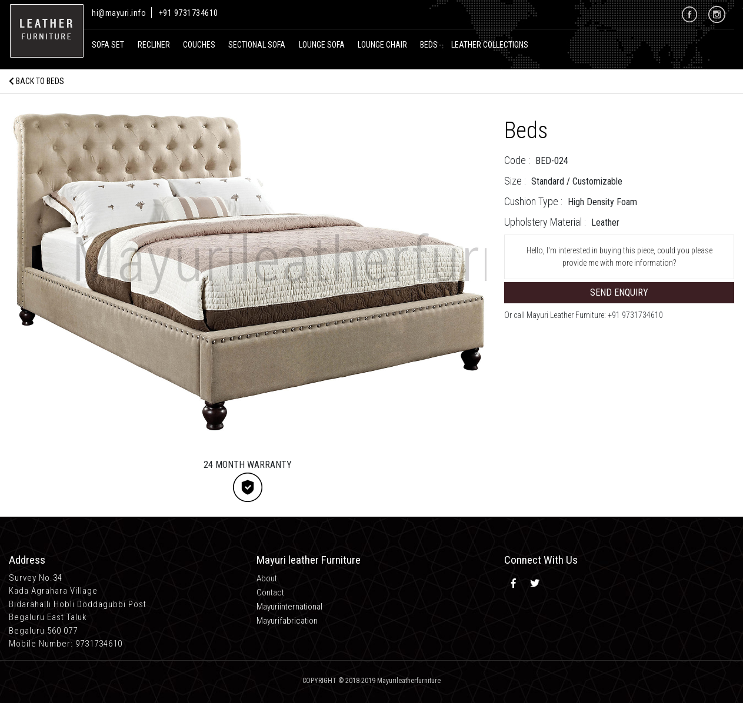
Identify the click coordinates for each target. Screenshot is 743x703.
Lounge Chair (382, 44)
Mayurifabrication (287, 620)
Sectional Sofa (256, 44)
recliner (154, 44)
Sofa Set (108, 44)
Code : (517, 160)
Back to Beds (36, 81)
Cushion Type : (533, 201)
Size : (515, 181)
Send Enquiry (619, 292)
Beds (429, 44)
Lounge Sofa (322, 44)
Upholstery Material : (545, 222)
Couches (199, 44)
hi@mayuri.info (120, 13)
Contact (270, 592)
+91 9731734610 (188, 13)
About (266, 578)
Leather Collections (489, 44)
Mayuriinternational (289, 606)
